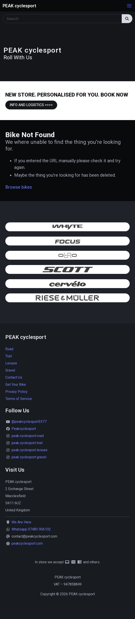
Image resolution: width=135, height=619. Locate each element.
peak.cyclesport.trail (27, 443)
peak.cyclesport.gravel (29, 457)
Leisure (11, 363)
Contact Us (13, 377)
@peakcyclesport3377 (29, 421)
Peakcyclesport (24, 429)
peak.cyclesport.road (28, 436)
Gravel (10, 370)
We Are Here (21, 522)
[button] (129, 5)
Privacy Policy (16, 392)
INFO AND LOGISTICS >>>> (31, 105)
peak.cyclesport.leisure (29, 450)
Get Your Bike (15, 384)
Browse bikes (18, 187)
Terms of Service (18, 399)
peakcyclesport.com (27, 543)
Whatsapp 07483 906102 (31, 529)
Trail (8, 356)
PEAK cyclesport (19, 5)
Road (9, 349)
